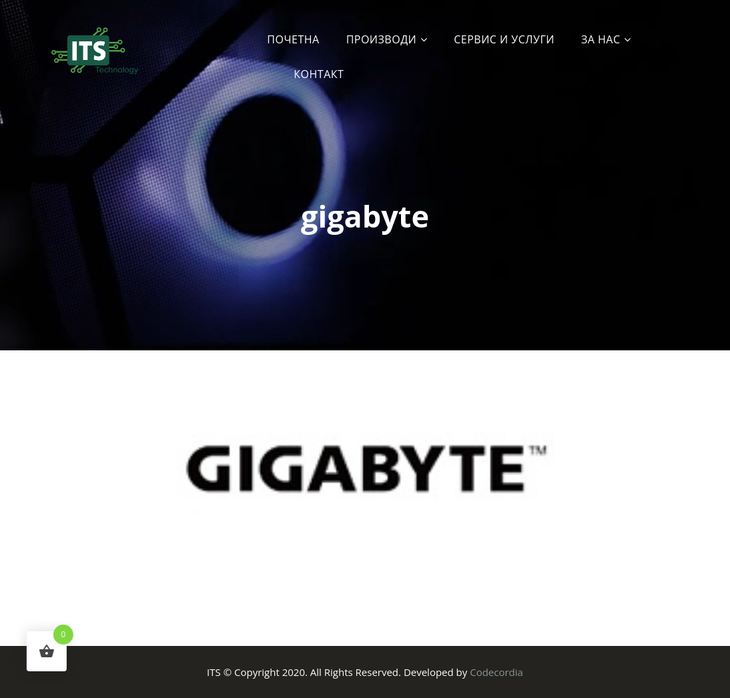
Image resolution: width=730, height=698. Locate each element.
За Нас (601, 39)
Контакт (319, 74)
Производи (381, 39)
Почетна (293, 39)
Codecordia (496, 672)
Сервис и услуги (504, 39)
